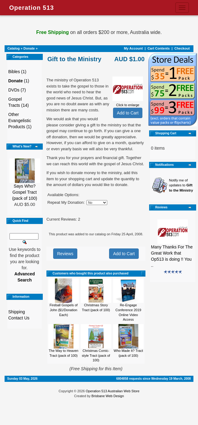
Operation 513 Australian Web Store (112, 391)
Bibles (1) (17, 71)
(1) (18, 80)
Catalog (13, 48)
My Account (133, 48)
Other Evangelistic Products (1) (19, 120)
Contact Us (18, 317)
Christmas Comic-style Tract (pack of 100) (96, 355)
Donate (29, 48)
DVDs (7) (17, 90)
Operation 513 (31, 7)
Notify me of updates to (181, 185)
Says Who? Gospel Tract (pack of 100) (24, 192)
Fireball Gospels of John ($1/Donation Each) (64, 309)
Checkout (182, 48)
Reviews (65, 253)
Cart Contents (159, 48)
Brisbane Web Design (107, 396)
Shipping (16, 311)
